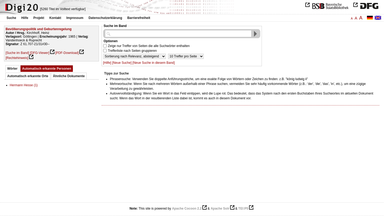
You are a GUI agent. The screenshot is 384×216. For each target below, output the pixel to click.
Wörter (12, 68)
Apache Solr (220, 208)
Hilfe (24, 18)
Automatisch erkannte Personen (46, 68)
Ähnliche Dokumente (69, 76)
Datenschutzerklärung (105, 18)
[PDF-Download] (67, 53)
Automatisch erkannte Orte (27, 76)
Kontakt (55, 18)
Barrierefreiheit (138, 18)
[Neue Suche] (122, 63)
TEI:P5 (243, 208)
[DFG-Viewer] (39, 53)
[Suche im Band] (17, 53)
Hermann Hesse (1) (24, 85)
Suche (11, 18)
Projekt (38, 18)
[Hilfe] (107, 63)
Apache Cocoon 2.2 (187, 208)
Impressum (74, 18)
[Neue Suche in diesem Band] (154, 63)
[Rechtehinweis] (17, 58)
